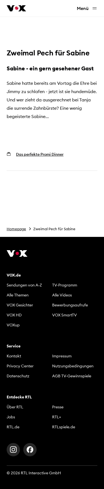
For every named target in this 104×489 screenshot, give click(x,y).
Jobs (11, 416)
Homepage (16, 229)
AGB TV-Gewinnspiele (71, 375)
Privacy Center (20, 365)
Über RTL (15, 406)
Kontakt (14, 356)
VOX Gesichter (20, 305)
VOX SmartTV (64, 315)
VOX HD (14, 315)
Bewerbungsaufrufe (70, 305)
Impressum (62, 356)
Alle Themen (18, 295)
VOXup (13, 324)
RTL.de (13, 426)
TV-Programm (64, 285)
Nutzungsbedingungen (72, 365)
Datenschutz (18, 375)
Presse (58, 406)
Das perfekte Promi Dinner (40, 154)
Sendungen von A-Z (24, 285)
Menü (87, 8)
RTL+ (56, 416)
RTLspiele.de (63, 426)
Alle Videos (62, 295)
